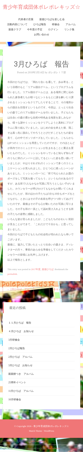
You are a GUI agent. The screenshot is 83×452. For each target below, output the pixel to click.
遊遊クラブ (14, 29)
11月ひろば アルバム (21, 391)
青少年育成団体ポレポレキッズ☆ (41, 7)
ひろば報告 (39, 24)
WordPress (49, 431)
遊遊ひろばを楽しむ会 (52, 19)
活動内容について (17, 24)
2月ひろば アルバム (18, 292)
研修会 (56, 24)
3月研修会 (14, 339)
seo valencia (54, 448)
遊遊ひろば (48, 269)
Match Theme (35, 431)
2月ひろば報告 (16, 348)
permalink (12, 274)
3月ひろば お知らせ (20, 365)
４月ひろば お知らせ (21, 331)
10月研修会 (14, 399)
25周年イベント (17, 382)
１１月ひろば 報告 (19, 322)
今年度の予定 (34, 29)
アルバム (71, 24)
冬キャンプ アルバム (64, 292)
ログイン (53, 29)
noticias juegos (38, 441)
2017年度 (36, 269)
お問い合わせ (41, 34)
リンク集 (69, 29)
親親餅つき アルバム (21, 374)
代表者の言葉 (25, 19)
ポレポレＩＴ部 (57, 72)
